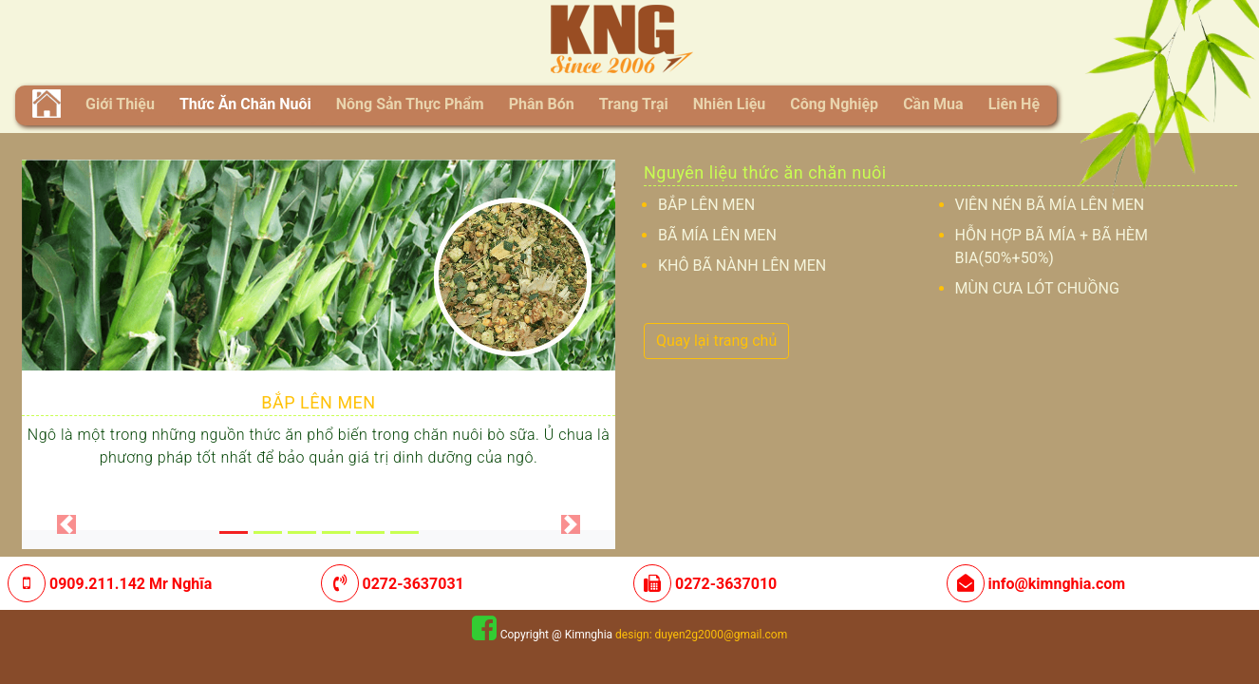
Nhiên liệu (729, 104)
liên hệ (1014, 104)
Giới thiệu (123, 102)
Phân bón (541, 104)
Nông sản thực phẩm (410, 104)
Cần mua (933, 104)
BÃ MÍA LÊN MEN (717, 235)
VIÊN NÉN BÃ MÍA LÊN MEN (1050, 205)
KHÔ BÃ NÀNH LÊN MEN (742, 265)
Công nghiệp (834, 104)
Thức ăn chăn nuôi (245, 104)
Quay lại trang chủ (716, 341)
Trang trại (633, 104)
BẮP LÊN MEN (318, 402)
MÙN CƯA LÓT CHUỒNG (1037, 288)
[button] (66, 524)
